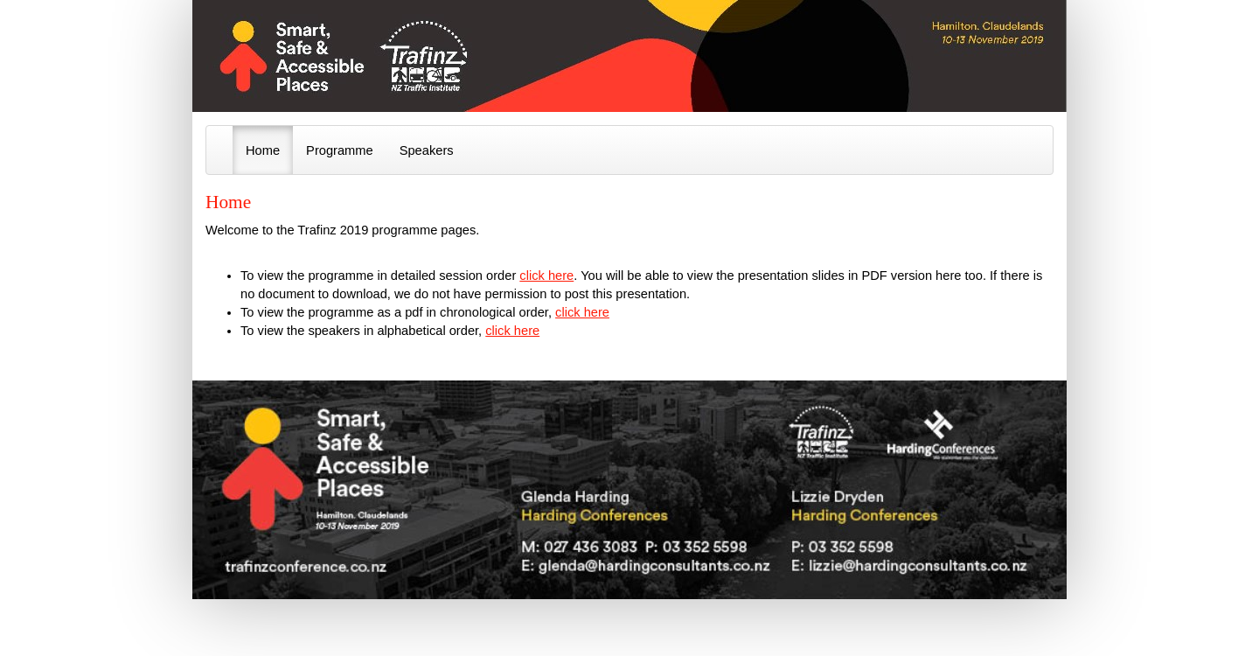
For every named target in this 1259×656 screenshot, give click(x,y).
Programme (339, 150)
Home (263, 150)
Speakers (427, 150)
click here (546, 276)
